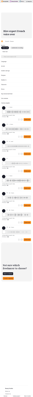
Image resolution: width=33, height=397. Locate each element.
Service (3, 45)
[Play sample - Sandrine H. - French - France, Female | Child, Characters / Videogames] (4, 129)
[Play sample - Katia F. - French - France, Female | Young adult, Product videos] (4, 163)
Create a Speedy (8, 278)
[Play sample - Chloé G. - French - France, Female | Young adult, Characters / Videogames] (4, 111)
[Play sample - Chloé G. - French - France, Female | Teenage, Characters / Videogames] (4, 180)
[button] (18, 111)
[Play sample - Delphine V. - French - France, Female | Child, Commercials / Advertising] (4, 197)
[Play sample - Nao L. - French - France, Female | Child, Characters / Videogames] (4, 146)
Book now (27, 119)
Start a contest (8, 273)
